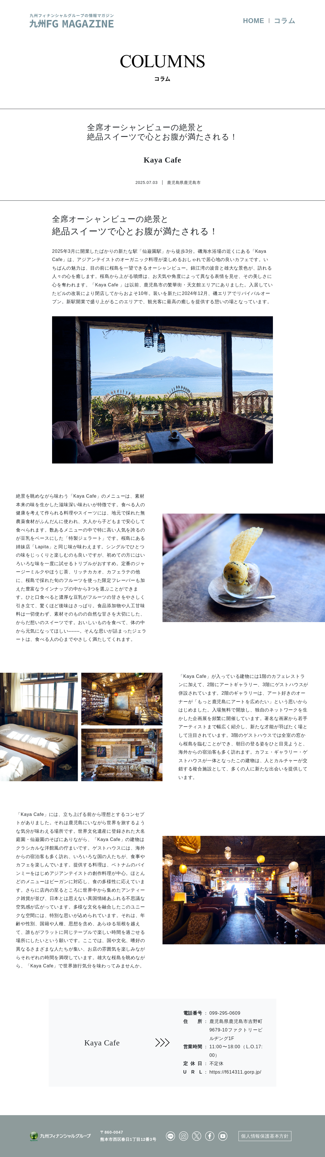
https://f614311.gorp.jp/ (235, 1072)
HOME (253, 20)
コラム (285, 20)
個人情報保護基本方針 (265, 1136)
